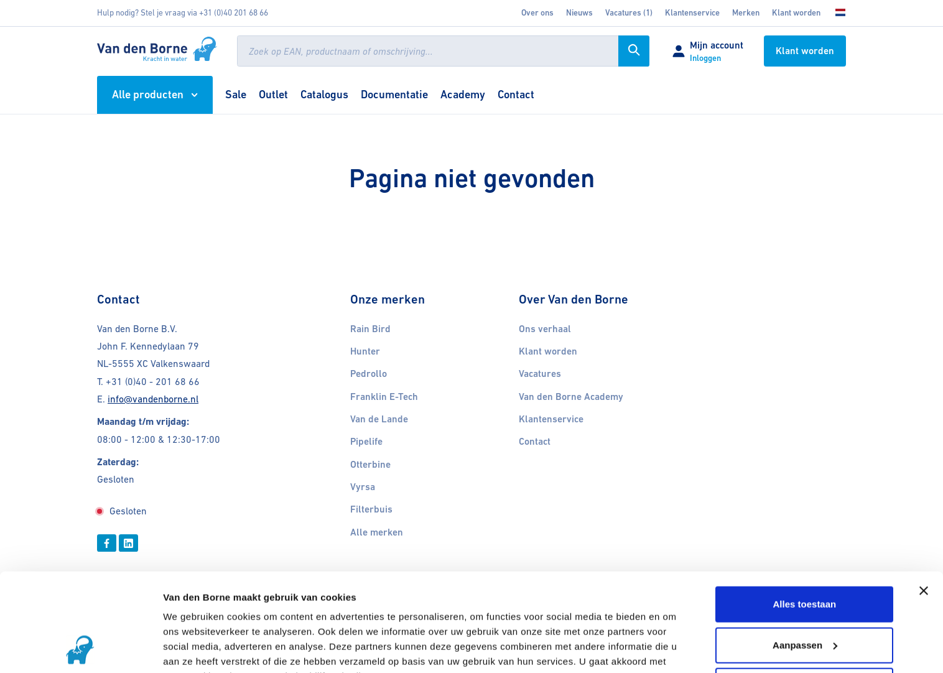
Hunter (365, 351)
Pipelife (366, 441)
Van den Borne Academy (571, 396)
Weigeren (804, 593)
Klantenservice (692, 12)
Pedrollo (368, 373)
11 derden (290, 614)
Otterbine (370, 464)
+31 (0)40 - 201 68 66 (153, 381)
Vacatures (540, 373)
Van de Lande (379, 419)
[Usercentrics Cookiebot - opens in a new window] (80, 648)
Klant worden (796, 12)
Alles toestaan (805, 512)
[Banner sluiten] (923, 498)
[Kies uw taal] (837, 13)
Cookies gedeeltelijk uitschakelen (238, 648)
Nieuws (579, 12)
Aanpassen (805, 552)
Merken (746, 12)
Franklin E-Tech (384, 396)
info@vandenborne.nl (153, 399)
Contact (534, 441)
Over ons (537, 12)
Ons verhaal (545, 329)
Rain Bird (370, 329)
